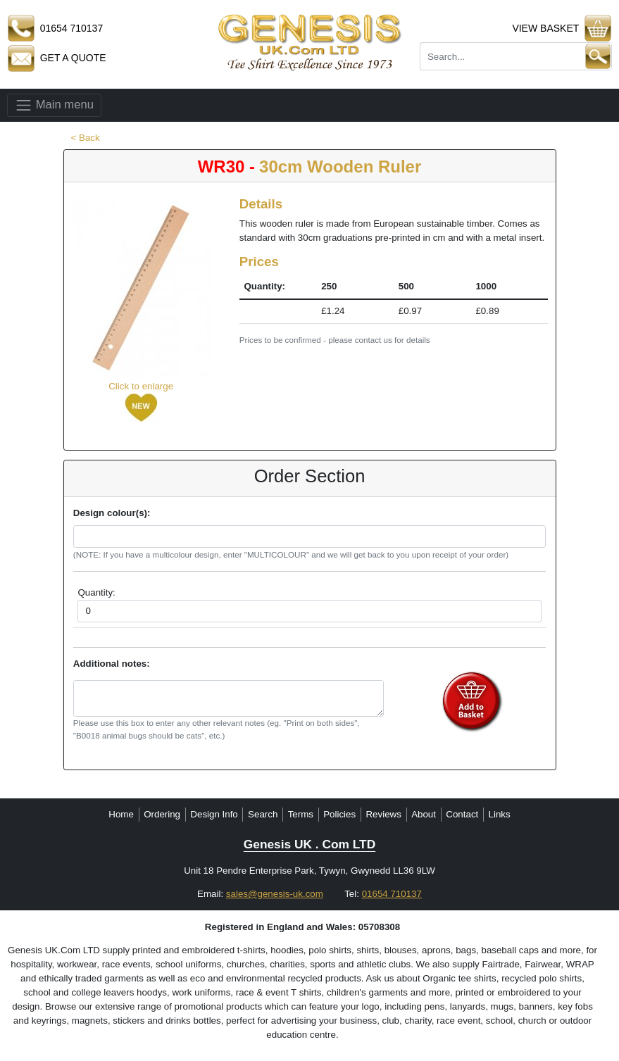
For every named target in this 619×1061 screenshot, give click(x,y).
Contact (462, 814)
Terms (300, 814)
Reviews (383, 814)
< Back (85, 137)
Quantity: (96, 592)
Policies (339, 814)
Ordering (162, 814)
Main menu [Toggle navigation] (54, 105)
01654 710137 (392, 894)
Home (121, 814)
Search (262, 814)
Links (500, 814)
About (423, 814)
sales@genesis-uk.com (274, 894)
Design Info (213, 814)
